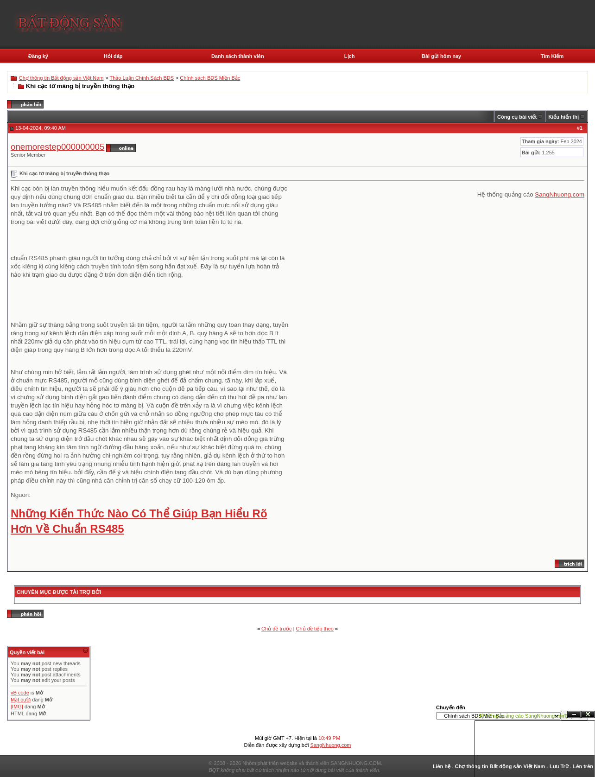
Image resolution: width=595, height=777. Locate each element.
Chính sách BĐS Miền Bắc (210, 78)
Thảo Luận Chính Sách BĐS (142, 78)
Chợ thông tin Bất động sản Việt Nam (61, 78)
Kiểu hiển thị (563, 117)
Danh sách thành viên (237, 56)
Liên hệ (441, 766)
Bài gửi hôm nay (441, 56)
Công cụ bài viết (517, 117)
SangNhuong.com (559, 194)
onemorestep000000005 (57, 147)
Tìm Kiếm (552, 56)
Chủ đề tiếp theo (315, 628)
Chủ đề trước (276, 628)
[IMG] (17, 706)
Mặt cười (21, 699)
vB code (20, 692)
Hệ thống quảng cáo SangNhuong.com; (522, 716)
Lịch (349, 56)
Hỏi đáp (113, 56)
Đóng (588, 714)
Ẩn (574, 714)
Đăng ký (38, 56)
